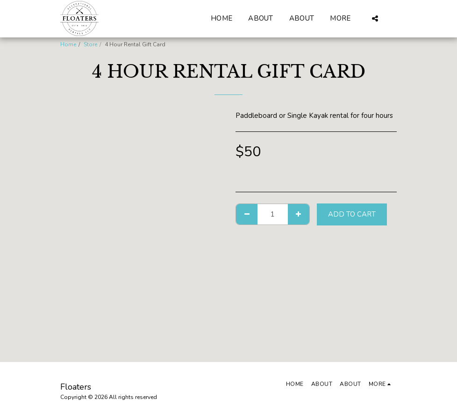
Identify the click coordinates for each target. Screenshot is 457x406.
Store (90, 44)
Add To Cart (352, 214)
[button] (375, 18)
